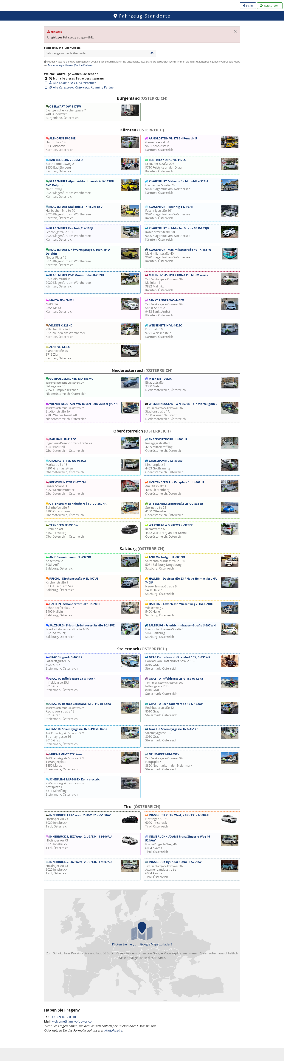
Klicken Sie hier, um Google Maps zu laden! (142, 941)
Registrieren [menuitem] (269, 5)
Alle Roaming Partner (79, 87)
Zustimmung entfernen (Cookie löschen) (70, 65)
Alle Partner (70, 83)
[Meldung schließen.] (235, 31)
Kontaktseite (113, 1030)
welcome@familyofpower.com (73, 1021)
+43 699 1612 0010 (63, 1017)
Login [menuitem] (248, 5)
